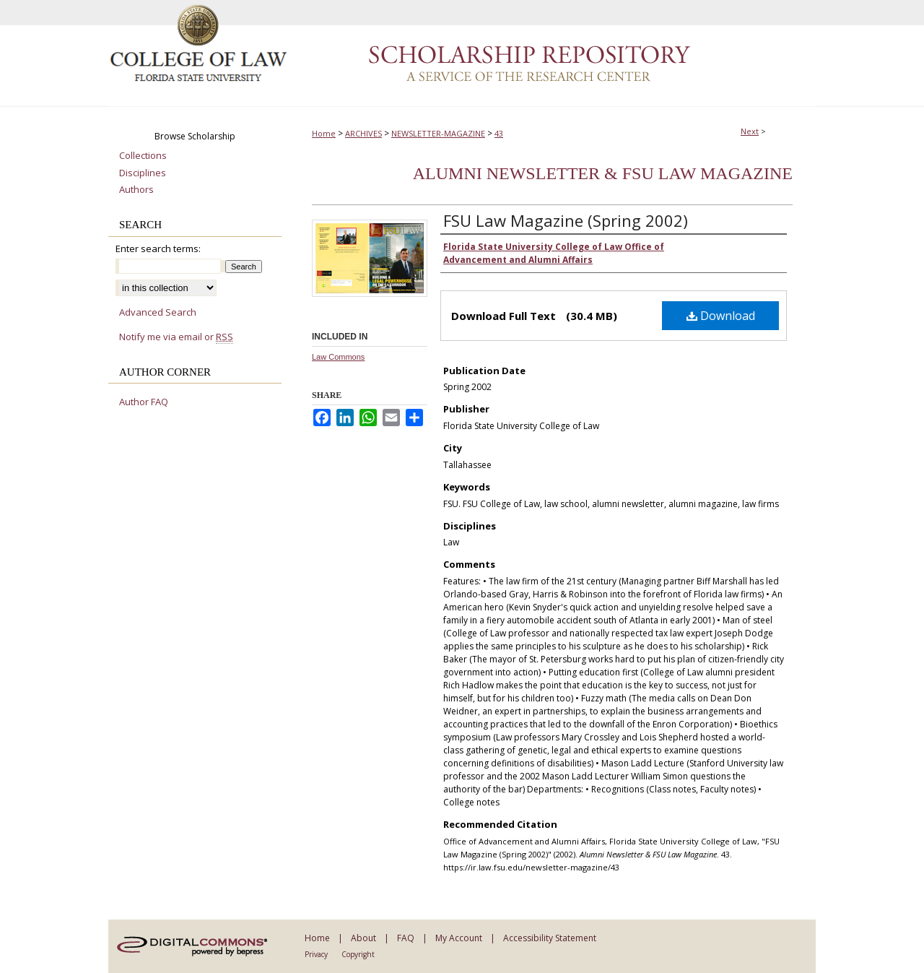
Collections (143, 156)
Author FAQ (143, 402)
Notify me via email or (176, 337)
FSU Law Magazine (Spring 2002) (565, 220)
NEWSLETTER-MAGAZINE (438, 133)
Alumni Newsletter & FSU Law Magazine (603, 173)
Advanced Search (157, 312)
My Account (458, 938)
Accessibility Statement (549, 938)
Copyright (358, 954)
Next (750, 131)
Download (721, 316)
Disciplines (142, 173)
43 (498, 133)
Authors (136, 190)
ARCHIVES (363, 133)
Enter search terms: (158, 248)
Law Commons (338, 357)
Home (324, 133)
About (363, 938)
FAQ (405, 938)
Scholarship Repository (552, 53)
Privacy (316, 954)
